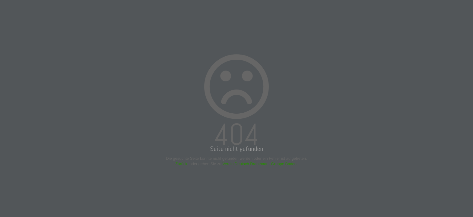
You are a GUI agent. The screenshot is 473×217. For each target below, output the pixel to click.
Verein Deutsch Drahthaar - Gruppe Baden (259, 164)
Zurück (181, 164)
